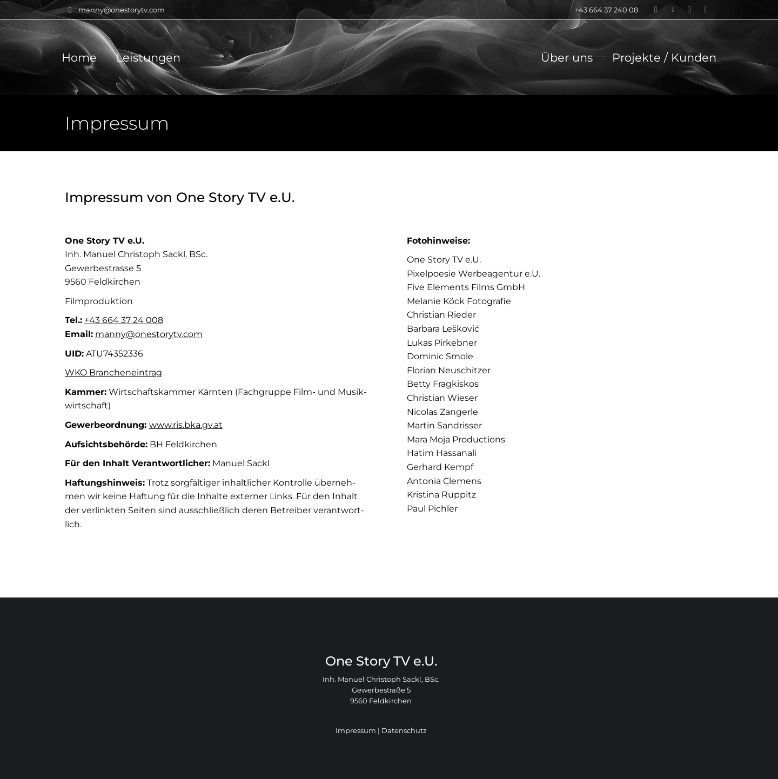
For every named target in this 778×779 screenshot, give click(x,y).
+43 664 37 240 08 (599, 10)
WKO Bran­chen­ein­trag (113, 372)
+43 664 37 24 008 (123, 320)
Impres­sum (356, 730)
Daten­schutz (404, 730)
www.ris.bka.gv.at (186, 425)
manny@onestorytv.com (115, 10)
